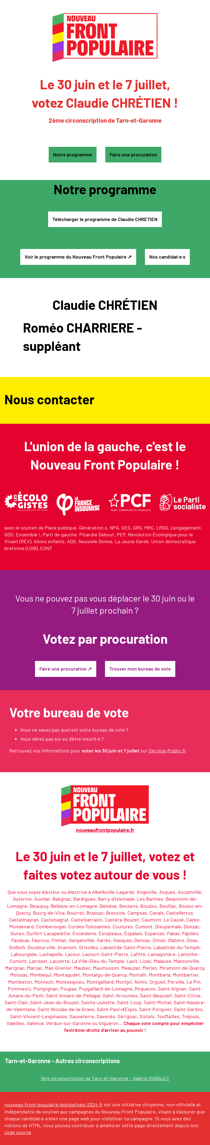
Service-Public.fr (167, 751)
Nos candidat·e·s (167, 257)
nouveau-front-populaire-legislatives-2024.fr (53, 1104)
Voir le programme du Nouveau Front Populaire (76, 257)
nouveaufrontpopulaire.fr (105, 830)
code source (17, 1132)
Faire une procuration (133, 154)
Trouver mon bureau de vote (140, 669)
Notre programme (72, 154)
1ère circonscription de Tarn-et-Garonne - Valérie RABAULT (105, 1078)
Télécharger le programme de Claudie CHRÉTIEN (105, 219)
